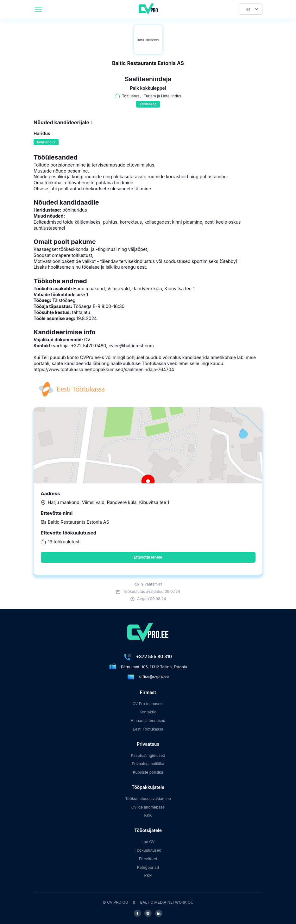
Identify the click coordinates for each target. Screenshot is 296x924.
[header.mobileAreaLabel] (38, 9)
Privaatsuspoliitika (148, 763)
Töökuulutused (148, 850)
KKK (148, 815)
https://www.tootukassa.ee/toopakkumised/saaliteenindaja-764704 (104, 369)
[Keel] (250, 9)
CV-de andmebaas (148, 807)
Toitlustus (130, 96)
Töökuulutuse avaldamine (148, 798)
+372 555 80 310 (154, 656)
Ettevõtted (148, 858)
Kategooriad (148, 867)
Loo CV (148, 841)
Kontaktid (148, 712)
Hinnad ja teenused (148, 720)
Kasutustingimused (148, 755)
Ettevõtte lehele (148, 557)
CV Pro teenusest (148, 703)
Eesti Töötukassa (148, 729)
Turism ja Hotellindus (162, 96)
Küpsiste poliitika (148, 772)
